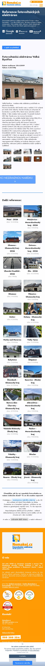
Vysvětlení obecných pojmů (10, 587)
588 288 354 (37, 2)
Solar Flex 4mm (28, 129)
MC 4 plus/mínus (15, 131)
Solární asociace (15, 584)
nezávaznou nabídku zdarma (24, 500)
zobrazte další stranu (19, 519)
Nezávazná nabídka (22, 663)
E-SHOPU (20, 139)
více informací (34, 650)
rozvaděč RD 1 (7, 135)
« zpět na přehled (11, 47)
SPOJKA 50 (30, 120)
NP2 (17, 112)
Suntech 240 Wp (13, 126)
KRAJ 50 (37, 118)
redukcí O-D (32, 107)
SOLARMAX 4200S (9, 133)
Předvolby (22, 660)
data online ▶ (33, 5)
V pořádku (22, 656)
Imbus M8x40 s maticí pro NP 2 (22, 124)
